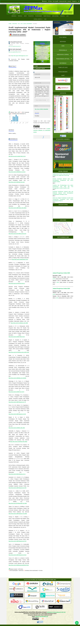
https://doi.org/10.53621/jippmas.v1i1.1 (17, 474)
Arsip (25, 16)
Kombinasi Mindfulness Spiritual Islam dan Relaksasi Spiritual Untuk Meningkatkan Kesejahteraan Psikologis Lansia (63, 193)
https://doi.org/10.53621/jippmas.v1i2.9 (19, 55)
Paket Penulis (47, 16)
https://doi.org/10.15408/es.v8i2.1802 (17, 427)
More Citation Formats (41, 100)
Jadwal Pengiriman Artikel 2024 (61, 288)
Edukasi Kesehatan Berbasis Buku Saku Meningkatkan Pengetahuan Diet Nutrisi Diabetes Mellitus (63, 180)
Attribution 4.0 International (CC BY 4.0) (56, 612)
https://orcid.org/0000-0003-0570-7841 (15, 52)
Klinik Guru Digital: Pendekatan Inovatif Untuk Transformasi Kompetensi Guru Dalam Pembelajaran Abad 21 (63, 199)
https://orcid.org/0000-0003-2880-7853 (15, 46)
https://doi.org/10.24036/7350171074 (17, 336)
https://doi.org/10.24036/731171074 (16, 391)
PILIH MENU (63, 37)
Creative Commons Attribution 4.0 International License (41, 130)
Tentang (20, 16)
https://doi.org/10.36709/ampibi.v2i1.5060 (18, 503)
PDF (36, 66)
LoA (67, 16)
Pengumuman (62, 71)
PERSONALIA (63, 50)
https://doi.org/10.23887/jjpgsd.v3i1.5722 (17, 541)
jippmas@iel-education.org (41, 616)
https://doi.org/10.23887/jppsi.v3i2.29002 (17, 207)
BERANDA (63, 41)
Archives (14, 23)
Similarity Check (40, 68)
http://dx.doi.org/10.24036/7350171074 (17, 156)
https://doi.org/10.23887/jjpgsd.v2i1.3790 (17, 487)
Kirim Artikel (55, 16)
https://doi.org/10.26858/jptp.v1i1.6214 (17, 171)
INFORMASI (63, 63)
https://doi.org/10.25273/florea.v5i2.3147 (17, 233)
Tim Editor (31, 16)
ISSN (62, 46)
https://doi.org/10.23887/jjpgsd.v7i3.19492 (18, 513)
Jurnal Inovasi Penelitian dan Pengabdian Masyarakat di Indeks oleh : (40, 579)
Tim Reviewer (38, 16)
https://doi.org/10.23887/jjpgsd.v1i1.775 (17, 402)
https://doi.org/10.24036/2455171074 (20, 259)
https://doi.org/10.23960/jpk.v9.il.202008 (17, 378)
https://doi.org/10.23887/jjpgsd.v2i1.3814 (17, 554)
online (54, 278)
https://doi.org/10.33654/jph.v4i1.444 (17, 182)
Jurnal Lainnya (38, 19)
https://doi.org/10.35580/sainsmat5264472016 (19, 565)
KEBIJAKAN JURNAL (63, 54)
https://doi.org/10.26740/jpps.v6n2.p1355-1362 (19, 352)
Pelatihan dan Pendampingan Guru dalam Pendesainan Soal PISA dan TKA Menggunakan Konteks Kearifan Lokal (63, 187)
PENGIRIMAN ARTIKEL (63, 58)
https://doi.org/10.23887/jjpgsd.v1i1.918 (17, 414)
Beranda (14, 16)
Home (10, 23)
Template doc (63, 67)
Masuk (62, 16)
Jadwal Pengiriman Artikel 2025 (61, 273)
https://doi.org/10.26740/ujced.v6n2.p (17, 283)
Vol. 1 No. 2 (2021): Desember (25, 23)
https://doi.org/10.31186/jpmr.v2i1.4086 (19, 323)
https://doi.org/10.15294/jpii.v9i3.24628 (18, 441)
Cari (45, 19)
